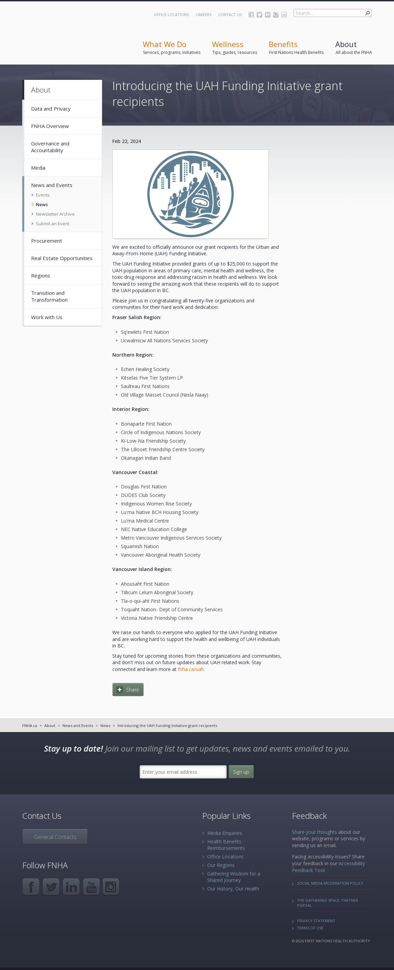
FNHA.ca (29, 725)
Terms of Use (310, 927)
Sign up (241, 772)
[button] (367, 13)
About (49, 725)
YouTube (276, 14)
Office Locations (171, 14)
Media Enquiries (224, 833)
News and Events (77, 725)
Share (132, 689)
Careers (203, 14)
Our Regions (221, 865)
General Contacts (55, 837)
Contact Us (230, 14)
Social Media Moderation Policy (330, 883)
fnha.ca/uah (191, 669)
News (105, 725)
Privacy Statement (316, 920)
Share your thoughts (314, 832)
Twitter (259, 14)
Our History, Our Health (233, 888)
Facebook (251, 14)
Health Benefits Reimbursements (226, 844)
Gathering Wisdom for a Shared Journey (233, 876)
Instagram (284, 14)
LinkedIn (267, 14)
